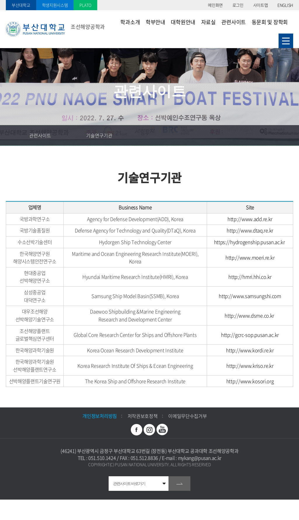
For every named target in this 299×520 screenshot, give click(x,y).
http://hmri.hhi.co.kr (250, 276)
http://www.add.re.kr (249, 219)
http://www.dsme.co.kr (249, 315)
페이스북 (136, 429)
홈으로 (10, 135)
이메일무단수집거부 (187, 415)
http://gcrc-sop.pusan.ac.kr (250, 334)
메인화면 (215, 5)
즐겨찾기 (248, 135)
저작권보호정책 (143, 415)
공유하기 (268, 135)
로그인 (238, 5)
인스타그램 (149, 429)
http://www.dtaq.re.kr (250, 230)
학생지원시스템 (55, 5)
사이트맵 (260, 5)
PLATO (85, 5)
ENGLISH (285, 5)
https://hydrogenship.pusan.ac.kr (249, 242)
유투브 (162, 429)
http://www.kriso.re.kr (249, 365)
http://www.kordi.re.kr (250, 350)
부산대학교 (21, 5)
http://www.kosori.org (250, 381)
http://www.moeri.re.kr (249, 257)
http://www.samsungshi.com (250, 296)
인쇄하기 (289, 135)
